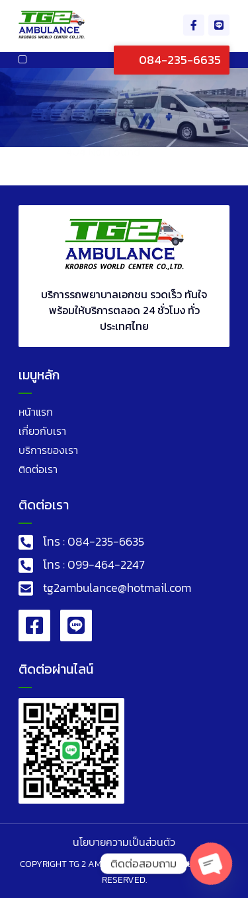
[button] (22, 59)
